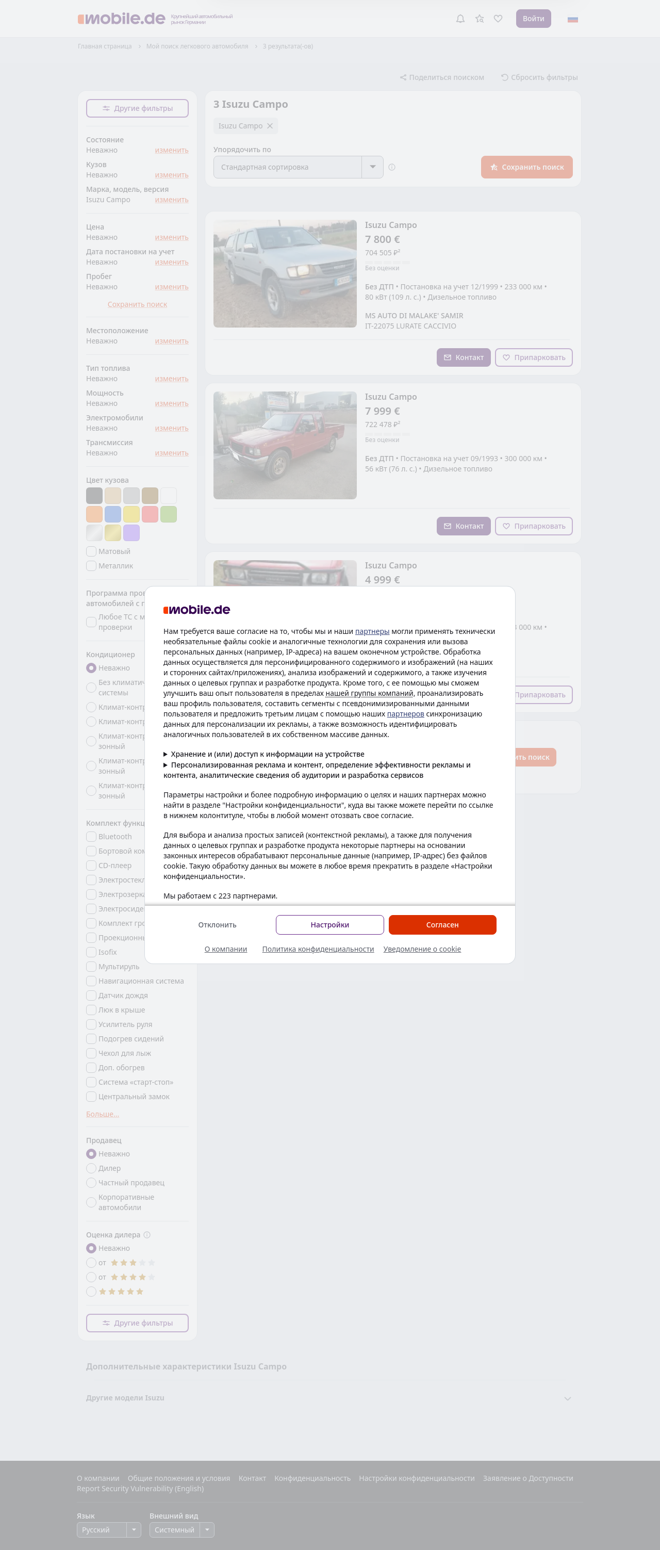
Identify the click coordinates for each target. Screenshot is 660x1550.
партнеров (405, 714)
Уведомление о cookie (422, 949)
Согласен (442, 924)
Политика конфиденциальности (318, 949)
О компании (226, 949)
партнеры (372, 631)
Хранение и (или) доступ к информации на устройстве (268, 754)
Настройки (330, 924)
